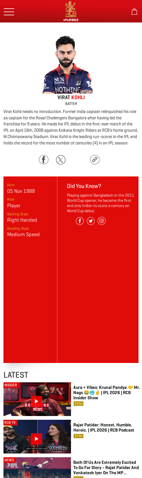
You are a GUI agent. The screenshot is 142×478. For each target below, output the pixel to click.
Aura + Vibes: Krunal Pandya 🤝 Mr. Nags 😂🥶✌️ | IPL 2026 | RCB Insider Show (106, 392)
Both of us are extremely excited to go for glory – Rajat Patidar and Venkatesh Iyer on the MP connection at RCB (106, 467)
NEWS (9, 460)
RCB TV (10, 422)
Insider (10, 385)
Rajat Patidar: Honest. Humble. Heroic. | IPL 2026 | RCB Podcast (103, 427)
